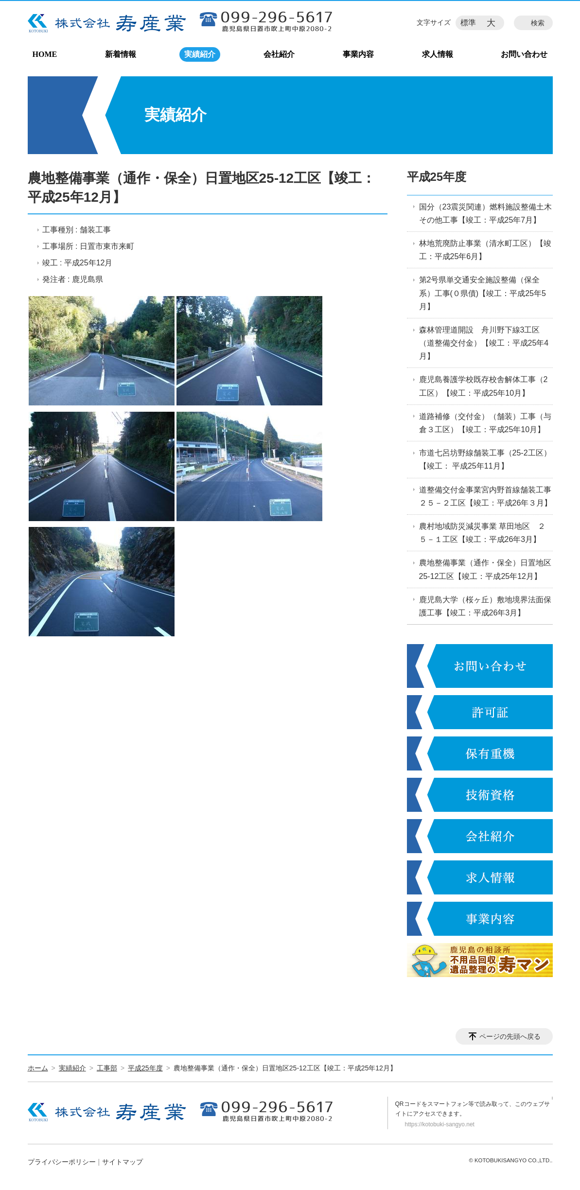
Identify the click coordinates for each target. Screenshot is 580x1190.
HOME (45, 54)
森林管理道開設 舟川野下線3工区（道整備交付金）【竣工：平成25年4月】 (484, 343)
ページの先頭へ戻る (510, 1036)
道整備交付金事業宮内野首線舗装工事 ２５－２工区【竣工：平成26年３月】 (486, 496)
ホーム (38, 1068)
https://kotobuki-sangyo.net (440, 1124)
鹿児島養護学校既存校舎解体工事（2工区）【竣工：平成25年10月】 (483, 386)
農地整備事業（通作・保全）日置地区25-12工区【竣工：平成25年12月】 (485, 569)
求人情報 (437, 54)
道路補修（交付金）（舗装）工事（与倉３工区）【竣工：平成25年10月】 (485, 423)
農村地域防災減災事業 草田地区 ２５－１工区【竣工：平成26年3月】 (482, 532)
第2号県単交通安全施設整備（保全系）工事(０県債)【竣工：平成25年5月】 (482, 293)
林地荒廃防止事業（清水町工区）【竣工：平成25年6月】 (485, 250)
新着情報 (120, 54)
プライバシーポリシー (62, 1162)
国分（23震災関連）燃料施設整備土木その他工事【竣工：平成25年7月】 (485, 213)
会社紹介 (279, 54)
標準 (468, 22)
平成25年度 (437, 176)
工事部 (107, 1068)
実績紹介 (199, 54)
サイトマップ (122, 1162)
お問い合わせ (524, 54)
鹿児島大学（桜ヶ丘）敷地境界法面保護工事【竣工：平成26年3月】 (485, 606)
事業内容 (358, 54)
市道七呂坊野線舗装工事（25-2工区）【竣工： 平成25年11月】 (485, 459)
